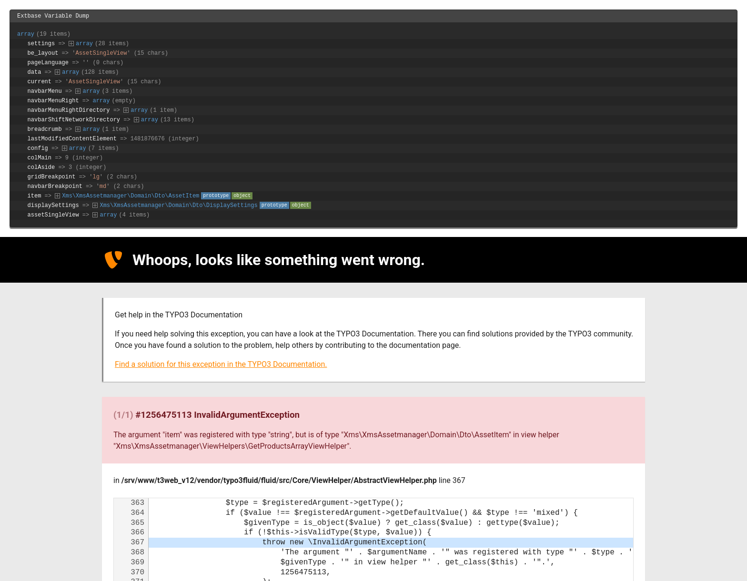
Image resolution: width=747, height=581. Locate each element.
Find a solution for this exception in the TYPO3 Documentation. (221, 365)
